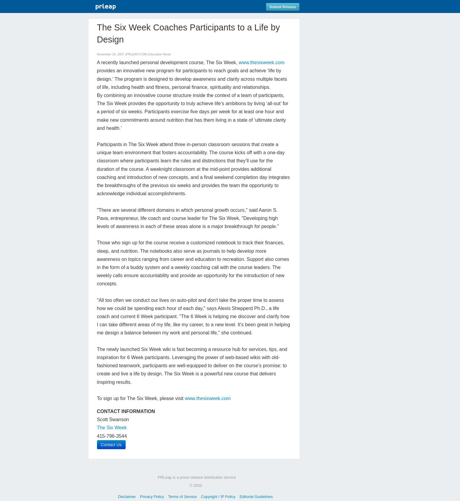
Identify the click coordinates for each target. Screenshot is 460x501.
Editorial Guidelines (256, 496)
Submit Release (282, 7)
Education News (159, 54)
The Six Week (112, 427)
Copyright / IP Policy (218, 496)
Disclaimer (127, 496)
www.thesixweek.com (261, 62)
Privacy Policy (152, 496)
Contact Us (111, 444)
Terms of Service (182, 496)
